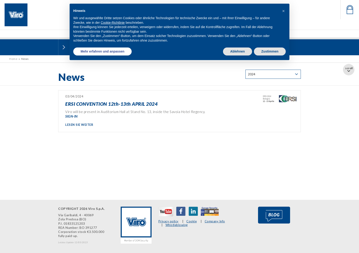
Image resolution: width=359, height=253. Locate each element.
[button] (283, 11)
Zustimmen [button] (269, 51)
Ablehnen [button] (237, 51)
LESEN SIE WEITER (79, 124)
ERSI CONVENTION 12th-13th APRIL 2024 (111, 104)
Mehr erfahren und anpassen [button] (102, 51)
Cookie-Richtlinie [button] (113, 22)
